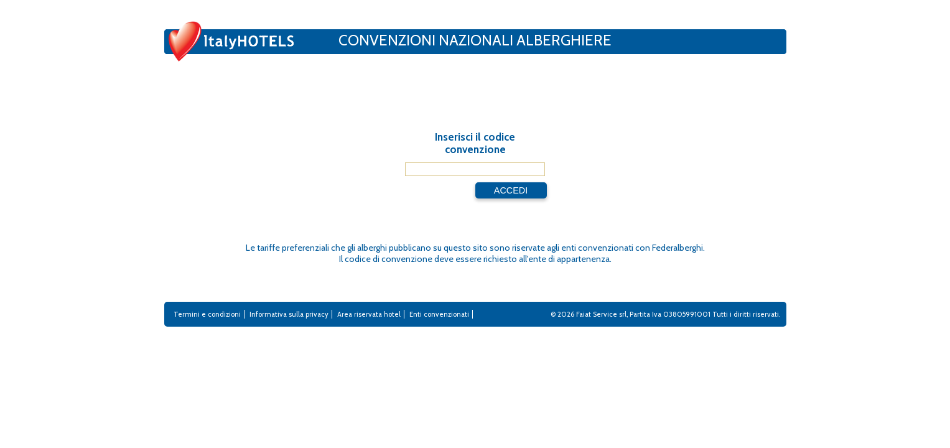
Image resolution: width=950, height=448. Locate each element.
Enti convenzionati (439, 314)
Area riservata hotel (369, 314)
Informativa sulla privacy (288, 314)
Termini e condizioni (207, 314)
